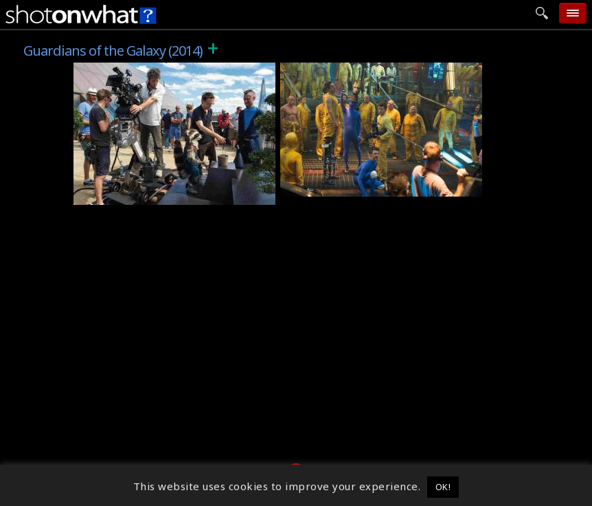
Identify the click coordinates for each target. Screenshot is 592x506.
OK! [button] (443, 487)
